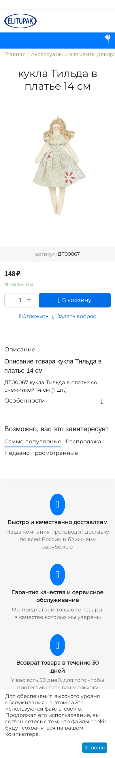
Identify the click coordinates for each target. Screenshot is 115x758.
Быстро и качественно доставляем (57, 522)
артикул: (46, 254)
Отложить (33, 316)
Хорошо (94, 747)
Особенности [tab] (56, 400)
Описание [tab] (56, 349)
